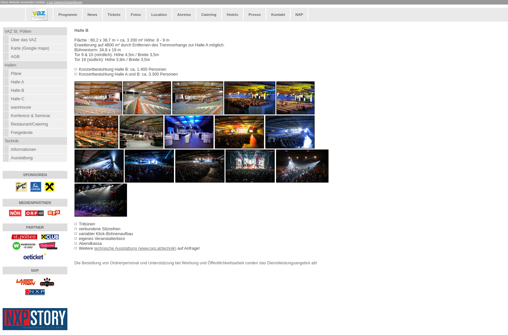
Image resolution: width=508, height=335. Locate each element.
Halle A (17, 81)
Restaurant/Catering (29, 124)
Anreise (184, 15)
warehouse (21, 107)
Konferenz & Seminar (30, 115)
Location (159, 15)
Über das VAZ (23, 39)
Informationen (23, 149)
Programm (67, 15)
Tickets (114, 15)
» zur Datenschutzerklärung (64, 2)
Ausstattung (22, 157)
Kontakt (278, 15)
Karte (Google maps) (30, 48)
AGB (15, 56)
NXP (299, 15)
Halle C (17, 98)
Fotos (136, 15)
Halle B (17, 90)
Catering (208, 15)
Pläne (16, 73)
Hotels (232, 15)
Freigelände (22, 132)
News (92, 15)
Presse (254, 15)
